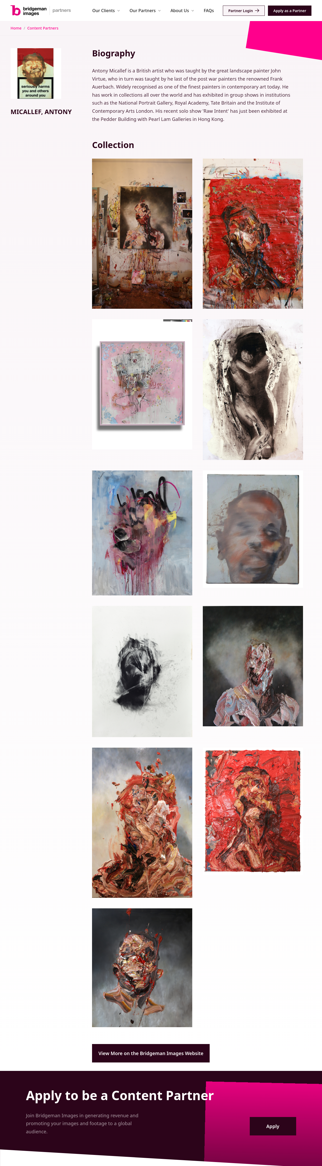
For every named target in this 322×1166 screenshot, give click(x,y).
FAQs (209, 10)
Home (16, 28)
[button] (106, 10)
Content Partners (42, 28)
